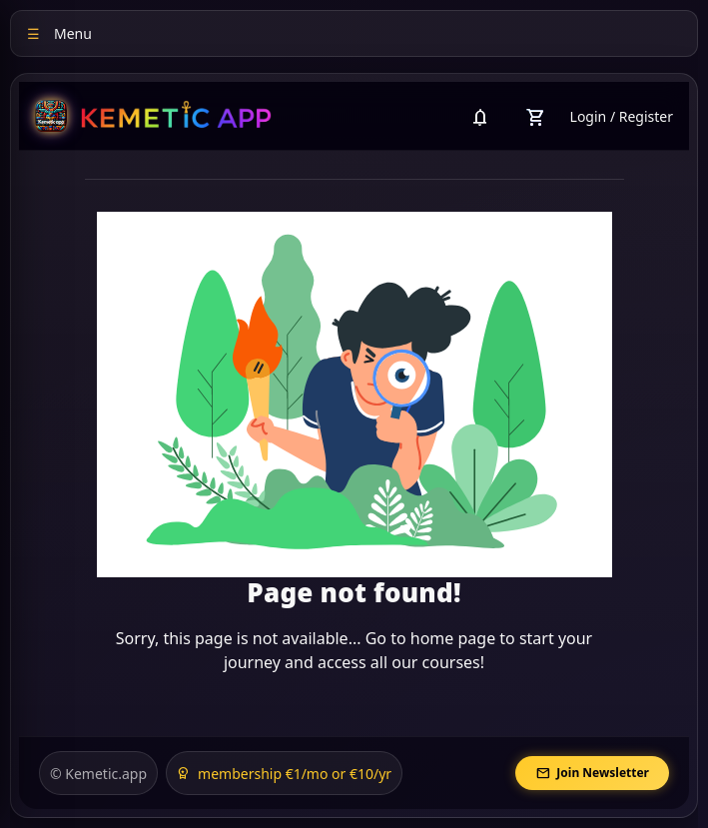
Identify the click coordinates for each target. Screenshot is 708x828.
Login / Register (621, 116)
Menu (59, 33)
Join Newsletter (592, 773)
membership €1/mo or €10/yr (284, 773)
